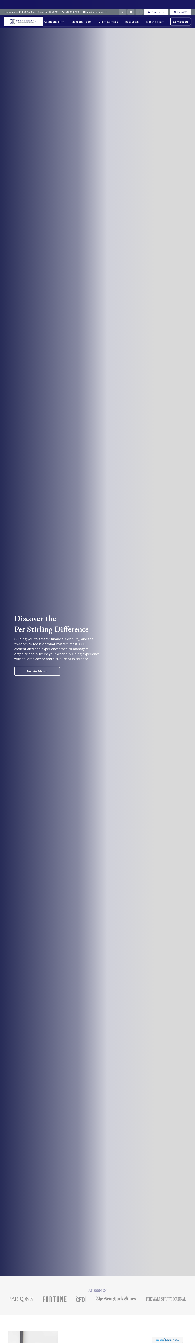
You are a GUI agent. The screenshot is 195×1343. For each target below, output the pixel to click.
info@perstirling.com (95, 3)
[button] (54, 12)
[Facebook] (139, 3)
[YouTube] (130, 3)
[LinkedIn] (122, 3)
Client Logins (156, 3)
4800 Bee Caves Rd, (38, 3)
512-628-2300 (70, 3)
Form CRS (180, 3)
